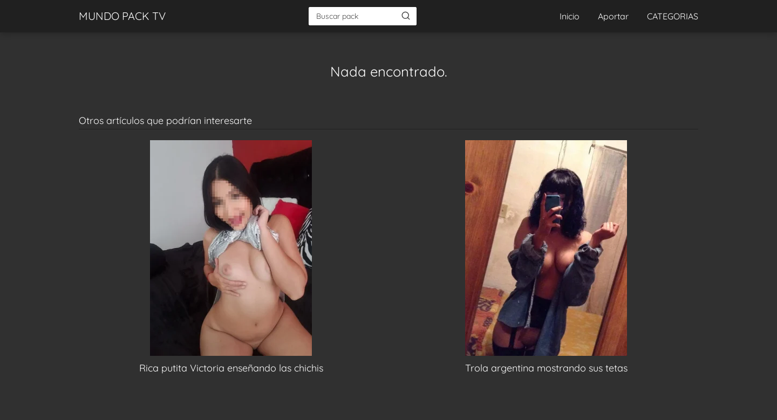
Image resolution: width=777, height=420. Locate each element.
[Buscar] (406, 15)
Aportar (613, 16)
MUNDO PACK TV (122, 16)
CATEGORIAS (672, 16)
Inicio (570, 16)
